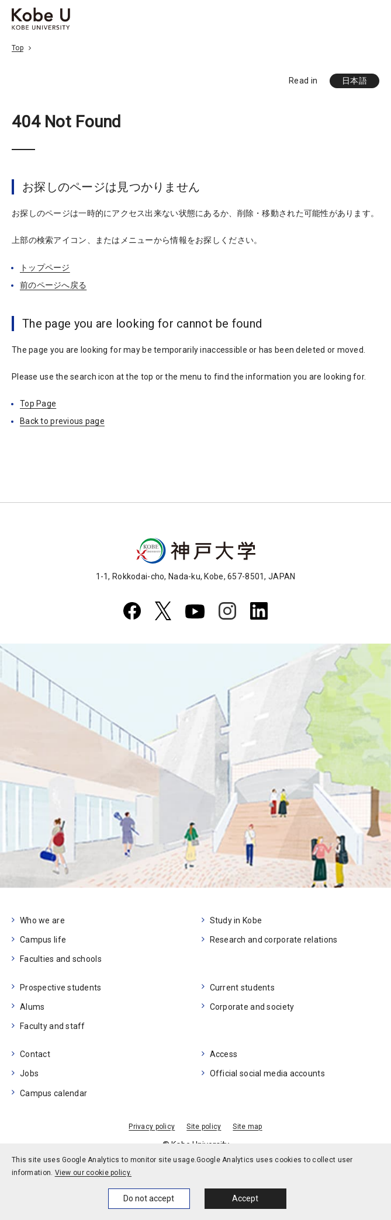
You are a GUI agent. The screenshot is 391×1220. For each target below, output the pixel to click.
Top (17, 48)
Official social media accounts (267, 1073)
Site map (247, 1126)
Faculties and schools (61, 959)
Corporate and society (252, 1007)
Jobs (29, 1073)
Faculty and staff (52, 1026)
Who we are (42, 920)
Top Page (38, 403)
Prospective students (61, 987)
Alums (32, 1007)
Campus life (43, 939)
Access (224, 1054)
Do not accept (148, 1198)
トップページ (45, 267)
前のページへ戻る (53, 285)
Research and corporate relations (274, 939)
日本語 (354, 80)
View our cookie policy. (93, 1173)
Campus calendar (53, 1093)
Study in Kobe (236, 920)
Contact (35, 1054)
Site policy (203, 1126)
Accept (245, 1198)
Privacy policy (152, 1126)
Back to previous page (62, 421)
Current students (242, 987)
